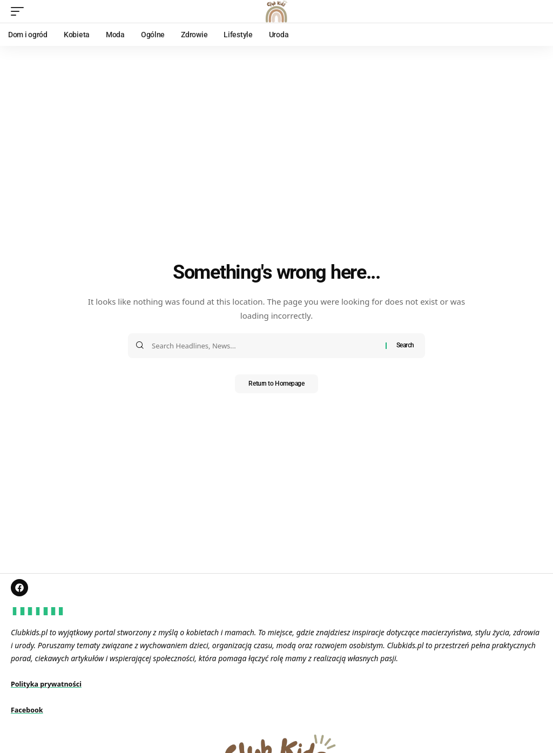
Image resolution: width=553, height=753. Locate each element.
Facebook (29, 712)
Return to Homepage (276, 385)
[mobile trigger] (20, 11)
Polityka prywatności (50, 686)
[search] (534, 11)
